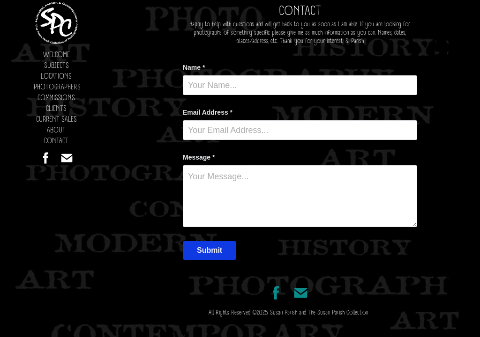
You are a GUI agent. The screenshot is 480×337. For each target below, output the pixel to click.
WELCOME (56, 55)
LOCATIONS (56, 76)
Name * (194, 67)
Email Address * (207, 112)
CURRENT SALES (56, 119)
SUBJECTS (56, 66)
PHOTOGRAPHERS (57, 87)
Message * (199, 157)
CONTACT (56, 141)
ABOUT (56, 130)
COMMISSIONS (56, 98)
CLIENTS (56, 109)
